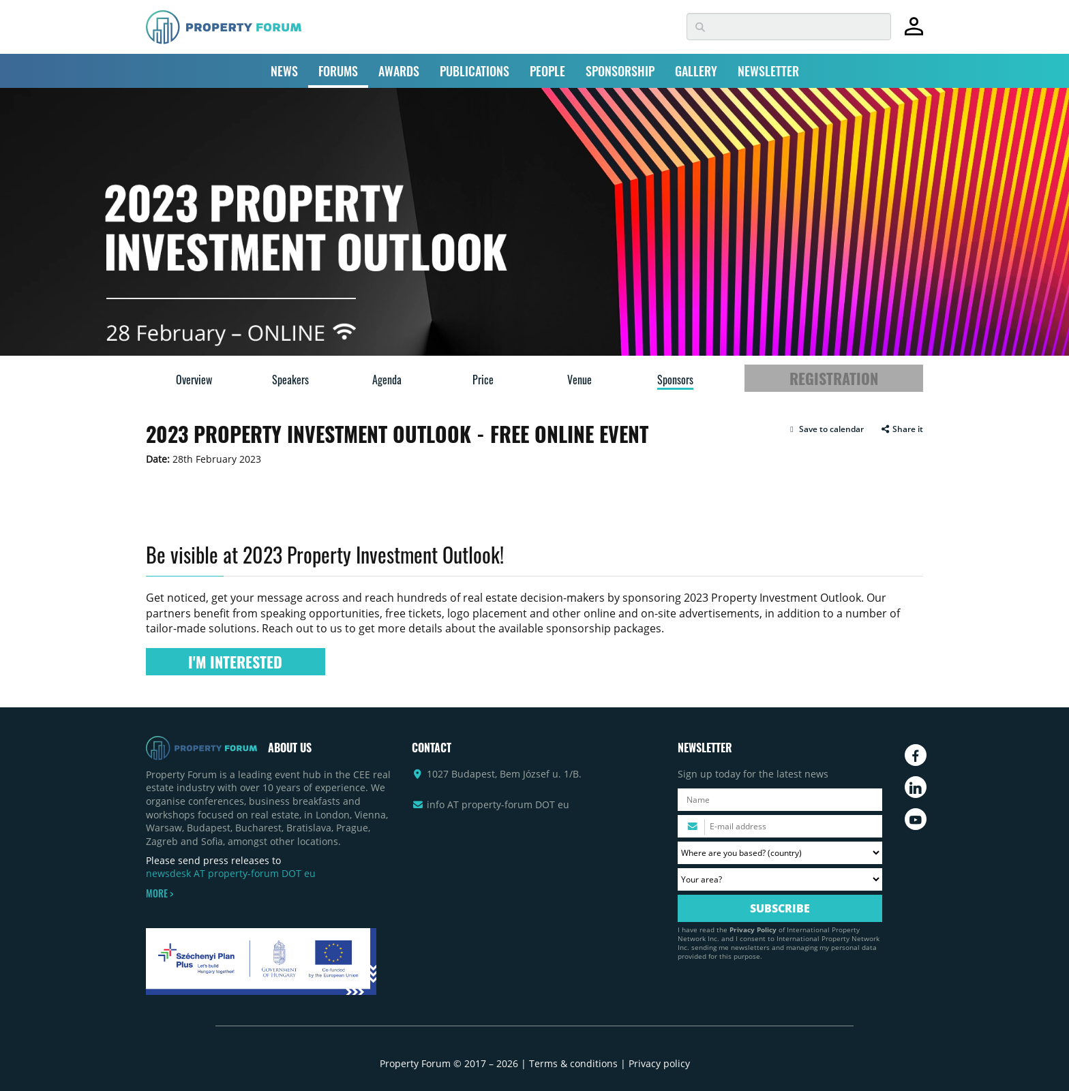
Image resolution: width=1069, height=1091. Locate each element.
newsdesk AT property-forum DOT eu (231, 873)
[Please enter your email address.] (780, 826)
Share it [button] (901, 429)
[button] (825, 429)
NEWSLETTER (768, 71)
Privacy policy (659, 1063)
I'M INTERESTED (235, 662)
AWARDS (398, 71)
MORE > (159, 893)
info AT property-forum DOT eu (498, 804)
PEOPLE (547, 71)
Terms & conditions (573, 1063)
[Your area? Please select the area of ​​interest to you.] (780, 879)
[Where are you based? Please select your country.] (780, 853)
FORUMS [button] (338, 71)
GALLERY (696, 71)
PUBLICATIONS (474, 71)
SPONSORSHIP (620, 71)
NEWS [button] (284, 71)
